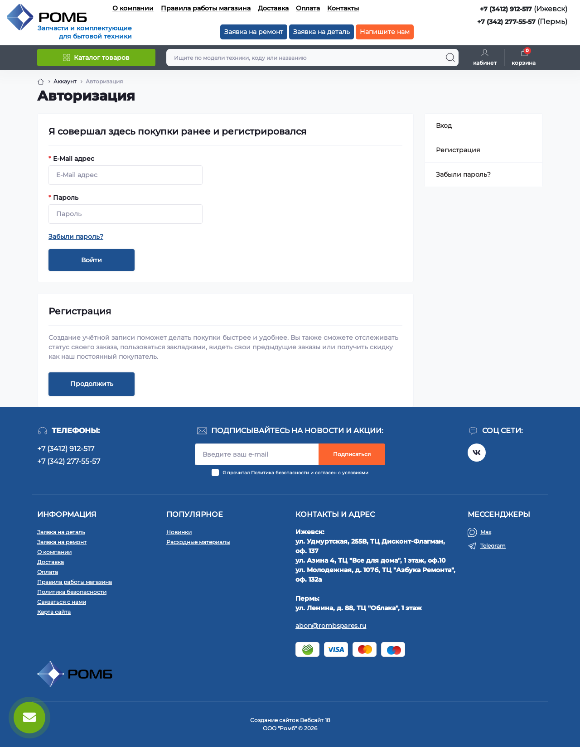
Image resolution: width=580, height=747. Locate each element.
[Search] (450, 57)
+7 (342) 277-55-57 (506, 22)
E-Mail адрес (71, 158)
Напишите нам (385, 32)
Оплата (308, 8)
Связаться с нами (61, 601)
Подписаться (352, 454)
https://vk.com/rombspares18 (477, 452)
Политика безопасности (280, 473)
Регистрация (458, 150)
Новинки (179, 532)
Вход (444, 125)
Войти (91, 260)
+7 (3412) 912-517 (506, 9)
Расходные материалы (198, 542)
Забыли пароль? (75, 236)
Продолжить (91, 384)
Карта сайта (54, 611)
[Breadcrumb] (40, 81)
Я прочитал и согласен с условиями (295, 473)
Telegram (493, 545)
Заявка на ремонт (253, 32)
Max (485, 532)
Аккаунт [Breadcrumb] (65, 81)
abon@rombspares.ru (330, 626)
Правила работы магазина (206, 8)
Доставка (273, 8)
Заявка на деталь (321, 32)
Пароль (63, 197)
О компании (133, 8)
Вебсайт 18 (315, 720)
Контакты (343, 8)
